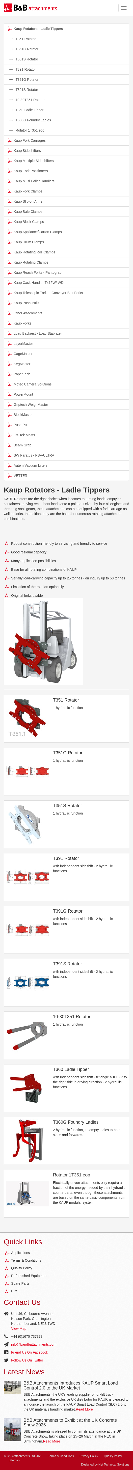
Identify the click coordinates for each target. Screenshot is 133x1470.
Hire (14, 1291)
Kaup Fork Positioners (28, 170)
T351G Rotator (23, 49)
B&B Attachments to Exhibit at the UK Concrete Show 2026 (70, 1423)
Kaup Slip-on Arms (25, 201)
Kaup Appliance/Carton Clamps (35, 231)
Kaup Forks (19, 323)
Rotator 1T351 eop (27, 130)
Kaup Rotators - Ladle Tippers (35, 28)
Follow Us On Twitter (27, 1360)
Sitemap (14, 1460)
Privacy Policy (89, 1456)
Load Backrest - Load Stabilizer (35, 333)
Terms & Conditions (26, 1260)
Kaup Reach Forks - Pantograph (35, 272)
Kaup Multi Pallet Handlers (31, 181)
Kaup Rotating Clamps (28, 262)
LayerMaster (20, 343)
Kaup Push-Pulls (23, 302)
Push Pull (18, 424)
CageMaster (20, 353)
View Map (18, 1329)
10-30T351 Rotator (27, 100)
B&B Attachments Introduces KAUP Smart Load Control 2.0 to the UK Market (71, 1385)
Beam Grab (19, 445)
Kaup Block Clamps (26, 221)
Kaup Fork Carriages (27, 140)
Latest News (24, 1372)
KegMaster (19, 363)
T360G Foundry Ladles (30, 120)
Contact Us (22, 1302)
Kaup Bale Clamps (25, 211)
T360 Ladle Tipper (26, 110)
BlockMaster (20, 414)
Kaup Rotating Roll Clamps (31, 252)
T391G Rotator (23, 80)
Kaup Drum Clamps (26, 242)
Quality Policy (21, 1268)
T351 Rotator (22, 39)
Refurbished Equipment (29, 1276)
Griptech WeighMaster (28, 404)
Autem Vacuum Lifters (28, 465)
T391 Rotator (22, 69)
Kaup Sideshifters (24, 150)
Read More (84, 1409)
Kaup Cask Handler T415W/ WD (35, 282)
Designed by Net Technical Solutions (105, 1464)
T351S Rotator (23, 59)
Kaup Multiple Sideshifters (31, 160)
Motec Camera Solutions (30, 384)
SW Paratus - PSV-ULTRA (31, 455)
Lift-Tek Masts (21, 435)
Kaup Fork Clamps (25, 191)
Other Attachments (25, 313)
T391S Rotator (23, 90)
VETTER (17, 475)
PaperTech (19, 374)
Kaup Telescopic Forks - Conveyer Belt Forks (45, 292)
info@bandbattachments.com (33, 1344)
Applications (20, 1253)
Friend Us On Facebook (29, 1352)
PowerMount (20, 394)
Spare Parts (20, 1283)
